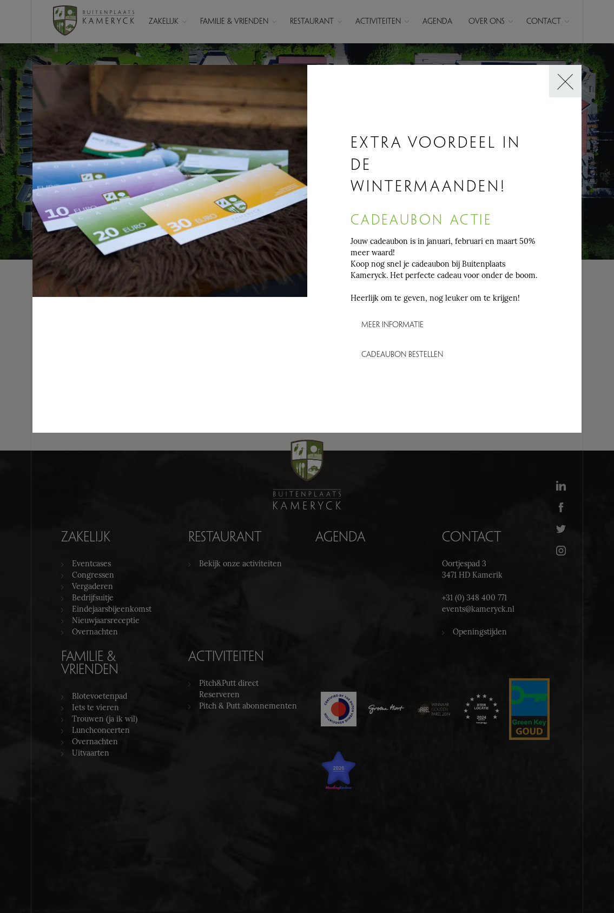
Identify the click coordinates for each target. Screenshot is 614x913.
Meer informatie (392, 325)
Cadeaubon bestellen (402, 355)
